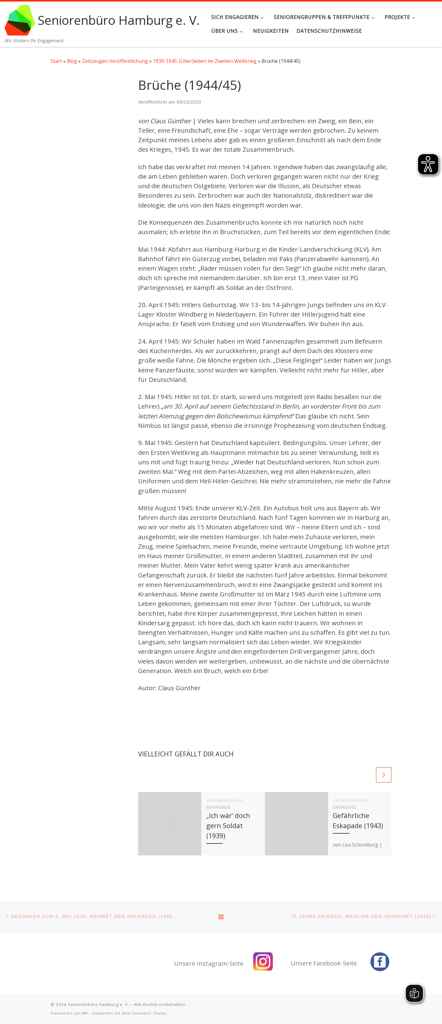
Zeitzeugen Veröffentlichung (115, 61)
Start (56, 61)
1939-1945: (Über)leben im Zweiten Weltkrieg (205, 61)
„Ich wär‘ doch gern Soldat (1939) (228, 825)
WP (85, 1013)
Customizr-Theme (149, 1013)
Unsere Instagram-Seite (208, 963)
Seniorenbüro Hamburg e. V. (98, 1004)
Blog (72, 61)
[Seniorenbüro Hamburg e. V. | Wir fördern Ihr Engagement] (20, 18)
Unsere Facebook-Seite (324, 963)
